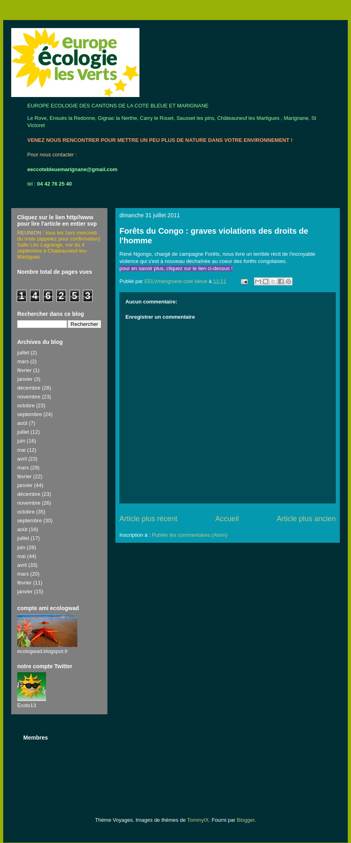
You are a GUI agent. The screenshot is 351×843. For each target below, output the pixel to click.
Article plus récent (148, 519)
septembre (29, 414)
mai (21, 450)
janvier (24, 379)
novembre (28, 397)
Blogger (245, 820)
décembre (28, 388)
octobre (25, 405)
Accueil (227, 519)
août (22, 423)
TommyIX (198, 820)
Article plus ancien (306, 519)
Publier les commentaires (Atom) (190, 535)
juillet (23, 353)
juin (21, 441)
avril (22, 459)
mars (23, 361)
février (24, 370)
